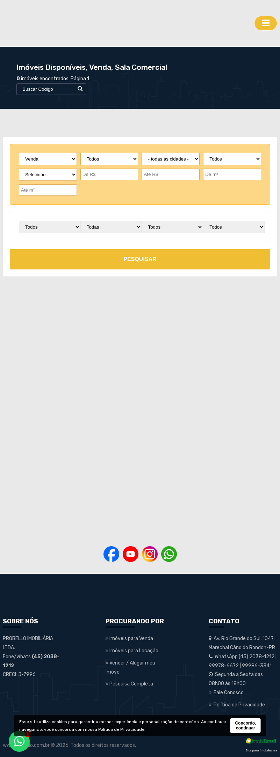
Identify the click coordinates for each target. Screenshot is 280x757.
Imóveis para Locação (132, 651)
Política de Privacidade (121, 729)
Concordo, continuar (245, 725)
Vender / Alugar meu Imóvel (130, 667)
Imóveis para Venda (129, 638)
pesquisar (139, 259)
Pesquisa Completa (129, 684)
